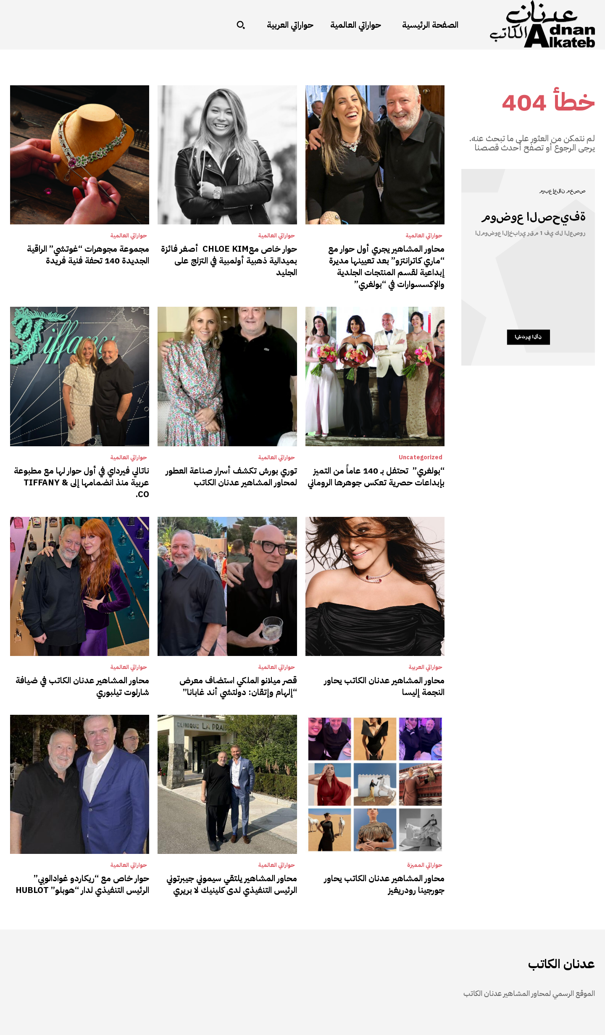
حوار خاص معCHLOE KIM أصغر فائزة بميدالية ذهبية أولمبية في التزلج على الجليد (229, 260)
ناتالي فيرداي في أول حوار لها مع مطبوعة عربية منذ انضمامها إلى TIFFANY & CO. (81, 482)
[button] (240, 25)
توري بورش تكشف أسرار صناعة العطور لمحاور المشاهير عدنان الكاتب (231, 476)
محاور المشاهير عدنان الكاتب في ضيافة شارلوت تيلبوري (82, 686)
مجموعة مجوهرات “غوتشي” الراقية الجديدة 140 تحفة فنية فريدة (88, 254)
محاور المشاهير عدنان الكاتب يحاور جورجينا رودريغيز (384, 884)
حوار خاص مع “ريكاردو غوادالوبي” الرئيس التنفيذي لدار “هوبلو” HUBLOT (82, 884)
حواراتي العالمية (424, 236)
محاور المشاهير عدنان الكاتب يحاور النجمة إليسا (384, 686)
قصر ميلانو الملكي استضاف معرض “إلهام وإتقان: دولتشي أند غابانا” (238, 686)
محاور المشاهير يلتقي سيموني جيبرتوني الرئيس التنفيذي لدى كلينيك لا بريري (231, 884)
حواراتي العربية (425, 667)
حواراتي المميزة (424, 865)
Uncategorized (420, 458)
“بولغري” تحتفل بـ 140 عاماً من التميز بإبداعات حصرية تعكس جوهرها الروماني (376, 476)
